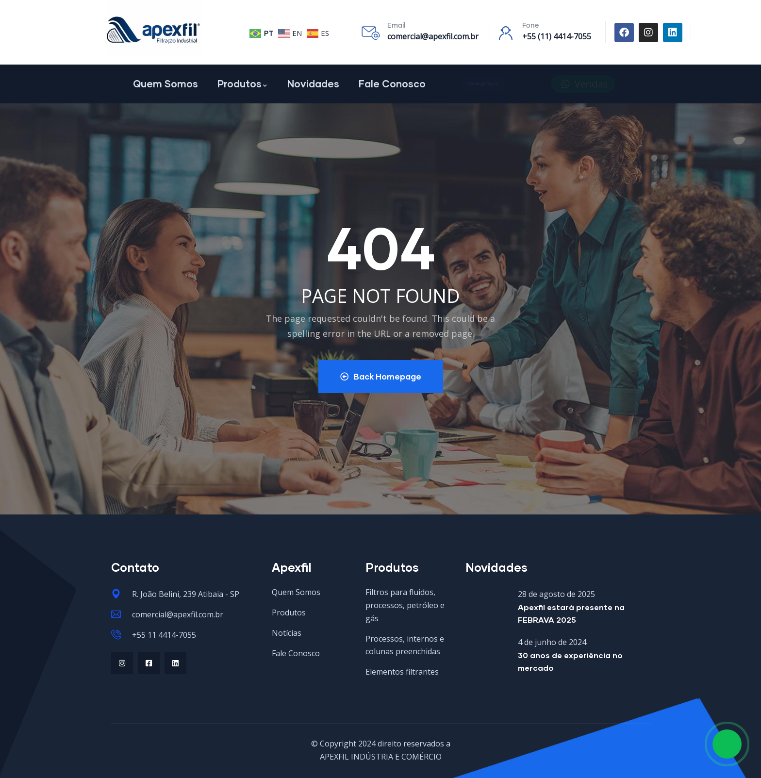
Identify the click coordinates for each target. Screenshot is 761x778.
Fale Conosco (392, 83)
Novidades (313, 83)
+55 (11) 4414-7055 (556, 36)
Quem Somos (165, 83)
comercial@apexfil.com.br (433, 36)
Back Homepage (380, 376)
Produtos (242, 83)
